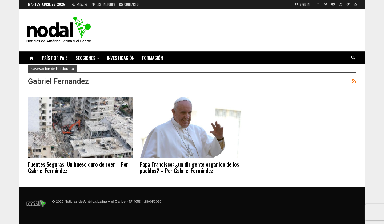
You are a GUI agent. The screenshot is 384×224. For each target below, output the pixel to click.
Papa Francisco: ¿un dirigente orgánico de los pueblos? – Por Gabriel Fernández (189, 167)
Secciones (85, 57)
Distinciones (103, 4)
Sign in (302, 4)
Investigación (120, 57)
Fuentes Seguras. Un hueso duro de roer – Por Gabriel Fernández (78, 167)
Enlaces (80, 4)
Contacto (129, 4)
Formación (152, 57)
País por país (55, 57)
